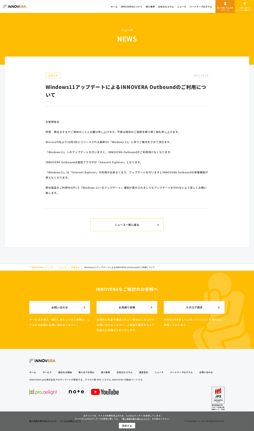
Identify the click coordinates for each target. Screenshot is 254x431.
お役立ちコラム (125, 372)
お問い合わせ (206, 372)
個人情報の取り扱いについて (136, 419)
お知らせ (53, 75)
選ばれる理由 (65, 372)
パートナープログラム (181, 372)
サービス (47, 372)
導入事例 (105, 372)
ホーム (32, 372)
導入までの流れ (86, 372)
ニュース (159, 372)
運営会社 (143, 372)
